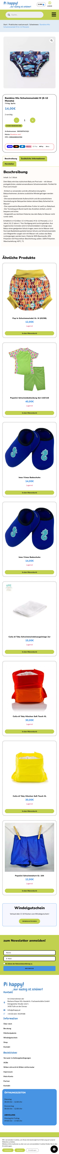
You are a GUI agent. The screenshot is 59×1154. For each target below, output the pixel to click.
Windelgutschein (10, 1037)
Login (49, 6)
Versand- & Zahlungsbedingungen (17, 1058)
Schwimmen (34, 24)
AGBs (5, 1062)
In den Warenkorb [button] (29, 333)
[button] (52, 40)
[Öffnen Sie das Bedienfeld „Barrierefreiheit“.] (54, 1149)
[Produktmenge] (24, 120)
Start (5, 24)
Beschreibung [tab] (11, 158)
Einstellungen (32, 1150)
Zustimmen (7, 1150)
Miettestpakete (9, 1033)
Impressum (8, 1072)
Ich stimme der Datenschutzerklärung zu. (18, 964)
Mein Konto (8, 1076)
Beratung (7, 1028)
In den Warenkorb (13, 126)
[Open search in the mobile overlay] (24, 15)
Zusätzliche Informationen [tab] (33, 158)
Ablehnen (20, 1150)
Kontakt (6, 1047)
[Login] (49, 2)
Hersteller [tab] (9, 164)
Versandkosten (15, 137)
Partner (6, 1081)
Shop (5, 1042)
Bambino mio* (15, 134)
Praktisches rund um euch (18, 24)
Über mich (7, 1024)
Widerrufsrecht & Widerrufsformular (18, 1067)
